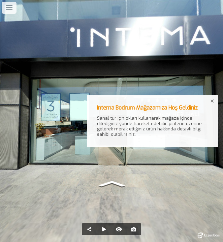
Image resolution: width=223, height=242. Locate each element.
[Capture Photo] (133, 229)
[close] (212, 101)
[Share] (89, 229)
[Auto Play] (104, 229)
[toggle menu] (9, 8)
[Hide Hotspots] (119, 229)
